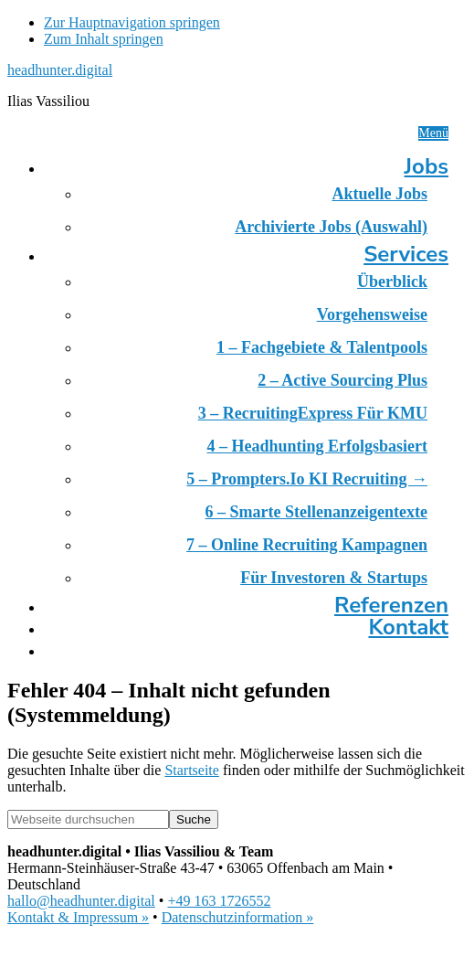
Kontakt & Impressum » (78, 917)
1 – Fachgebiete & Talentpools (321, 347)
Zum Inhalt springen (103, 39)
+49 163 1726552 (218, 901)
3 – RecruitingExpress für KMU (312, 413)
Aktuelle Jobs (379, 194)
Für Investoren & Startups (333, 578)
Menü (433, 133)
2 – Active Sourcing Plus (342, 380)
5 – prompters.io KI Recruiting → (306, 479)
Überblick (392, 281)
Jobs (426, 166)
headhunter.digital (59, 70)
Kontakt (408, 627)
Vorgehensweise (372, 314)
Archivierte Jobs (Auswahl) (331, 227)
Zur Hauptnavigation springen (132, 22)
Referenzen (391, 605)
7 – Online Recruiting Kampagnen (306, 545)
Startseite (191, 770)
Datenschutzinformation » (238, 917)
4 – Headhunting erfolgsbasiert (316, 446)
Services (405, 254)
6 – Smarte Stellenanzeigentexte (316, 512)
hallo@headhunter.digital (81, 901)
